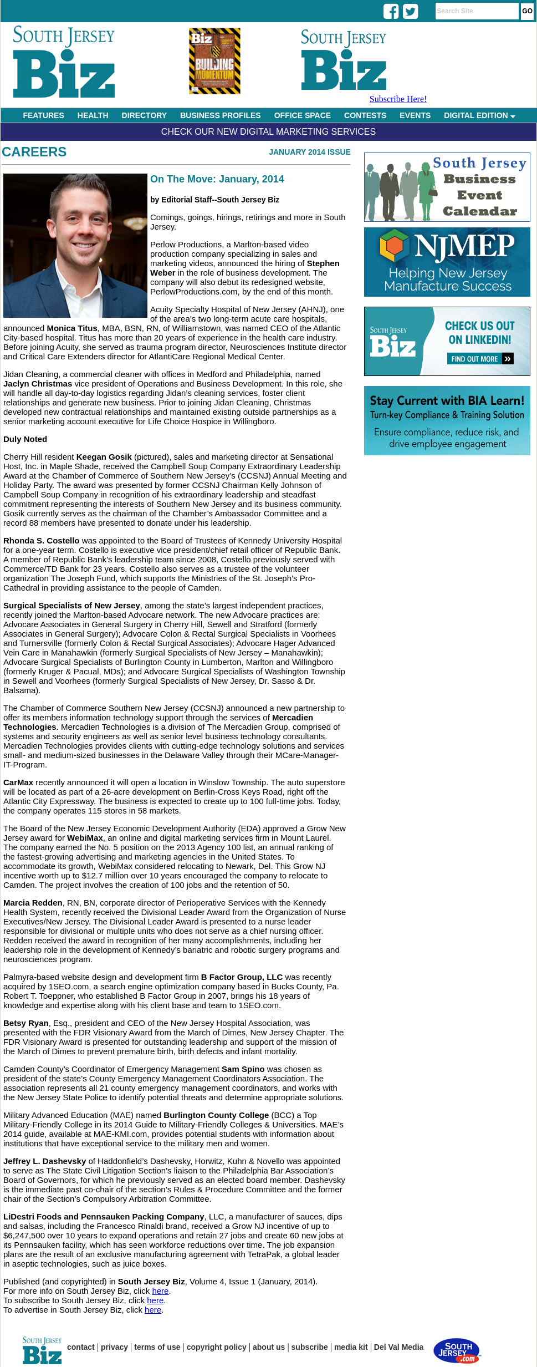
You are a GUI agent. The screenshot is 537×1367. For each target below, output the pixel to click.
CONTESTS (365, 115)
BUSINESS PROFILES (220, 115)
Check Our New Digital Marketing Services (268, 131)
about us (269, 1347)
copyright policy (217, 1347)
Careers (34, 151)
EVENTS (415, 115)
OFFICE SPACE (302, 115)
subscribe (309, 1347)
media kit (351, 1347)
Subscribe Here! (398, 99)
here (160, 1290)
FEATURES (43, 115)
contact (81, 1347)
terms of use (157, 1347)
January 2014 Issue (310, 152)
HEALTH (93, 115)
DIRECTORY (144, 115)
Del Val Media (398, 1347)
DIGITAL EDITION (479, 115)
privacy (114, 1347)
